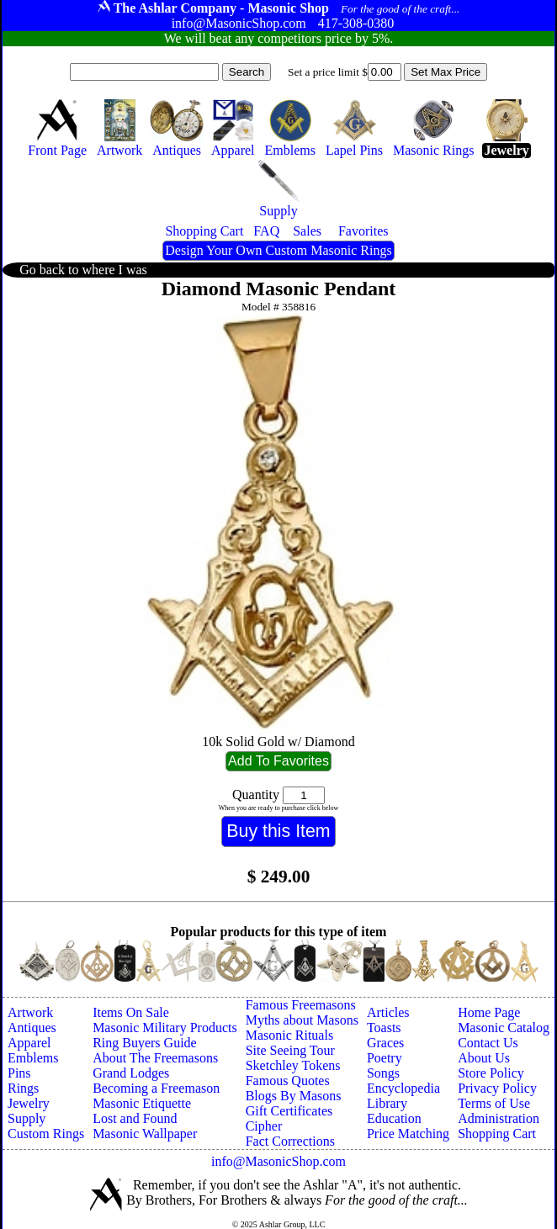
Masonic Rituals (289, 1035)
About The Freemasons (155, 1058)
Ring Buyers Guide (145, 1043)
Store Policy (491, 1073)
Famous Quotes (288, 1080)
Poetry (384, 1058)
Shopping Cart (497, 1133)
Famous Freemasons (301, 1005)
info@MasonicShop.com (278, 1161)
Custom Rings (46, 1133)
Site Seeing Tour (290, 1050)
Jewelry (29, 1103)
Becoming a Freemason (156, 1088)
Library (387, 1103)
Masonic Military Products (165, 1027)
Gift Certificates (289, 1111)
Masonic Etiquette (142, 1103)
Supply (26, 1118)
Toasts (384, 1027)
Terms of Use (494, 1103)
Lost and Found (135, 1118)
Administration (498, 1118)
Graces (385, 1043)
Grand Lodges (131, 1073)
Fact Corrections (290, 1141)
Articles (388, 1012)
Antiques (32, 1027)
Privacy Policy (497, 1088)
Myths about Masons (302, 1020)
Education (394, 1118)
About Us (484, 1058)
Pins (19, 1073)
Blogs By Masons (294, 1096)
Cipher (264, 1126)
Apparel (29, 1043)
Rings (23, 1088)
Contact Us (488, 1043)
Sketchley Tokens (293, 1065)
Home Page (489, 1012)
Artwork (30, 1012)
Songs (383, 1073)
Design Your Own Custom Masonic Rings (278, 250)
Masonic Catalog (503, 1027)
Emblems (33, 1058)
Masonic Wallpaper (145, 1133)
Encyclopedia (403, 1088)
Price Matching (408, 1133)
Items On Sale (131, 1012)
